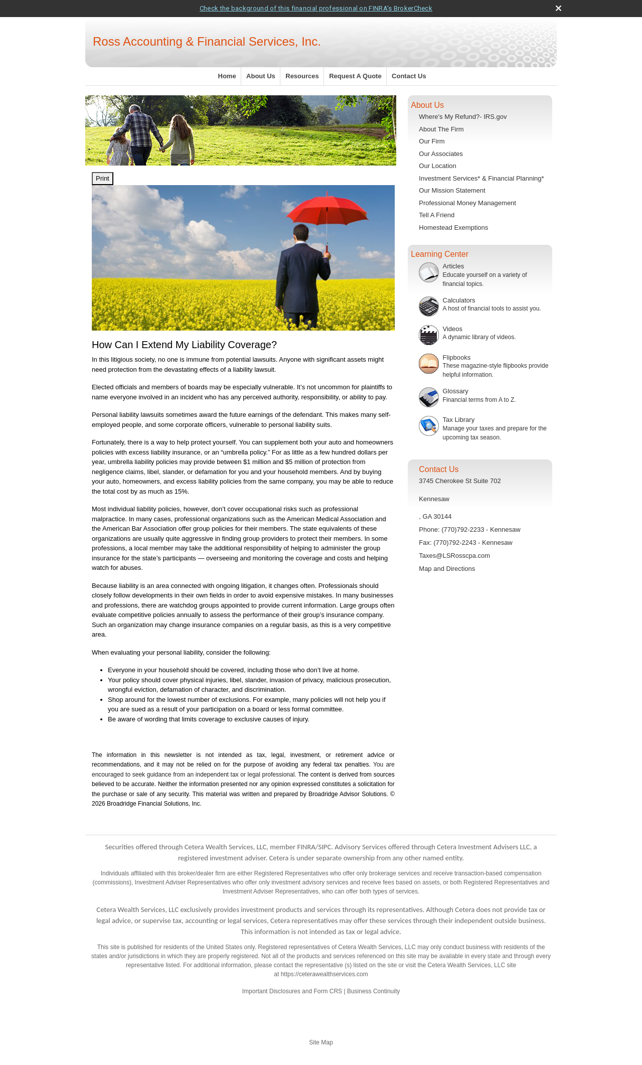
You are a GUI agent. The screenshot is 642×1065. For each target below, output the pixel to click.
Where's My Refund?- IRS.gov (463, 116)
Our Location (437, 166)
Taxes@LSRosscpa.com (454, 555)
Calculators (459, 300)
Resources (301, 76)
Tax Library (459, 419)
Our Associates (440, 154)
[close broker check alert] (558, 8)
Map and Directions (447, 568)
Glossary (455, 391)
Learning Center (439, 254)
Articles (453, 266)
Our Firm (431, 141)
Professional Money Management (467, 203)
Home (227, 76)
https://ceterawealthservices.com (324, 974)
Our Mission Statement (452, 190)
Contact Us (409, 76)
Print (102, 178)
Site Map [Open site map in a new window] (321, 1042)
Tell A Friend (436, 215)
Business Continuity (373, 991)
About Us (260, 76)
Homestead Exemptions (453, 227)
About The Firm (441, 129)
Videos (453, 329)
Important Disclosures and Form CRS (292, 991)
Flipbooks (457, 357)
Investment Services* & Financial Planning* (481, 178)
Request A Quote (355, 76)
